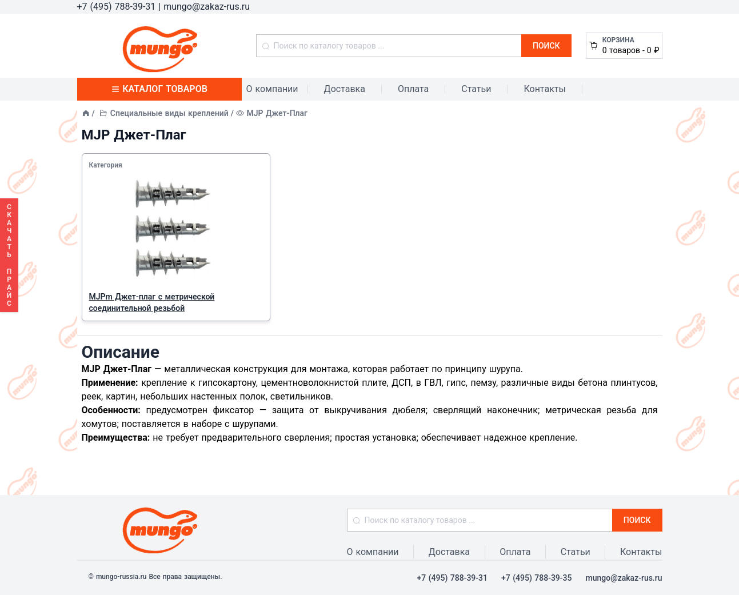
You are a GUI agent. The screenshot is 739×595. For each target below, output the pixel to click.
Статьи (476, 88)
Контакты (544, 88)
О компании (272, 88)
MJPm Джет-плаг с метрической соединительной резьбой (152, 302)
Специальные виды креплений (169, 113)
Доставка (344, 88)
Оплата (413, 88)
